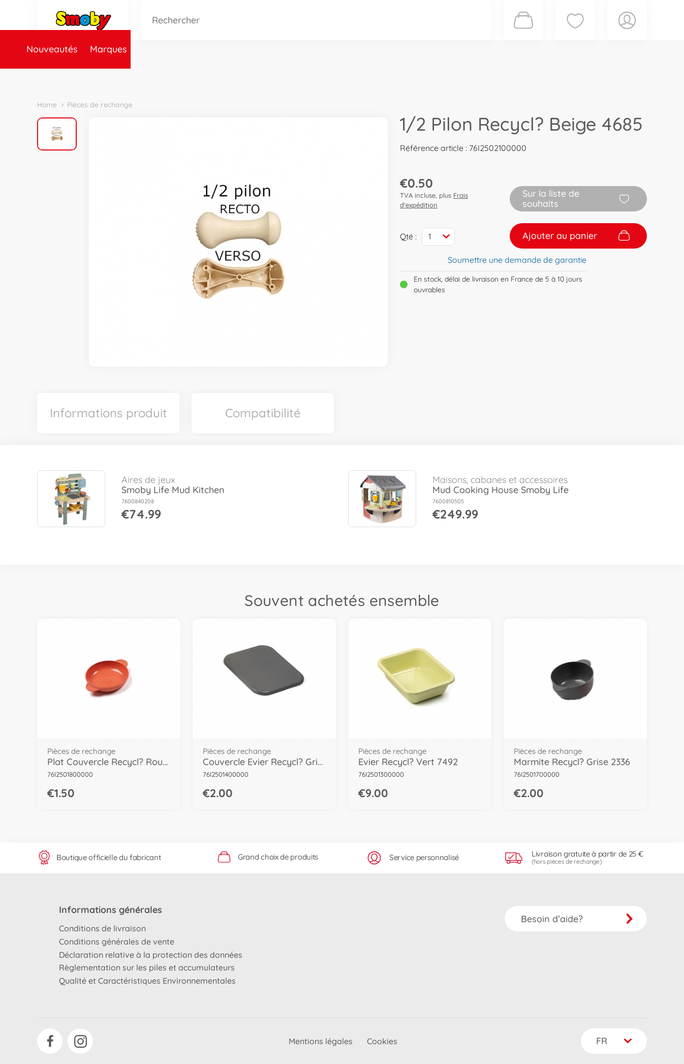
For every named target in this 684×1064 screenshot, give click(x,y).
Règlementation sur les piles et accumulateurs (147, 967)
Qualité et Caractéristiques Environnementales (147, 981)
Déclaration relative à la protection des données (150, 955)
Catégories (179, 78)
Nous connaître (479, 78)
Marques (125, 78)
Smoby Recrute (586, 78)
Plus (533, 78)
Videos (324, 78)
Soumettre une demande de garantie (517, 260)
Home (47, 104)
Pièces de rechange (256, 78)
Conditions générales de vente (116, 941)
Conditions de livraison (102, 928)
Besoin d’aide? (577, 919)
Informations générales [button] (110, 910)
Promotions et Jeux (392, 78)
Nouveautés (69, 78)
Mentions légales (321, 1041)
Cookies (382, 1041)
